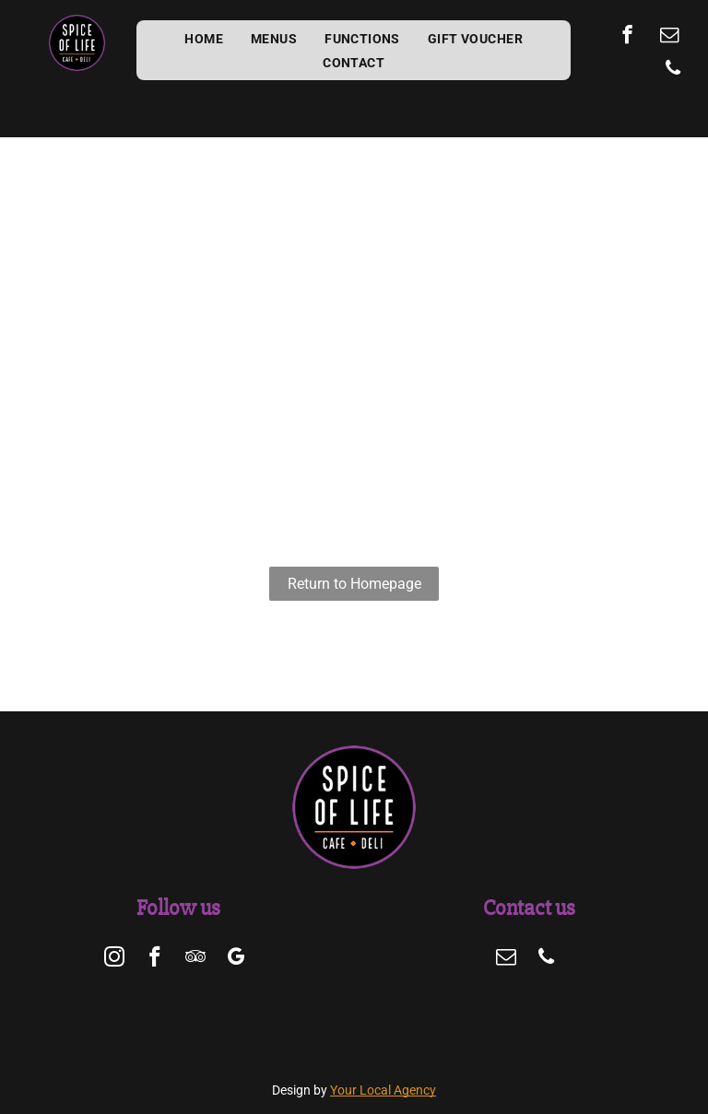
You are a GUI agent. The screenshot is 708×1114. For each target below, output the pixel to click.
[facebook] (627, 36)
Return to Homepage (354, 583)
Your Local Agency (383, 1090)
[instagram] (115, 959)
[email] (669, 36)
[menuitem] (204, 39)
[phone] (672, 70)
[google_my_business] (236, 959)
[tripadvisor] (196, 959)
